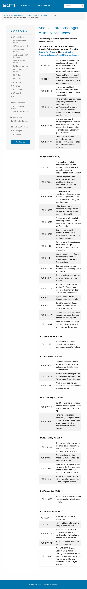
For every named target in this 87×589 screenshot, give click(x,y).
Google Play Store (47, 52)
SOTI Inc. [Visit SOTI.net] (41, 584)
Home (6, 15)
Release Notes (45, 15)
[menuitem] (21, 117)
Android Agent (32, 15)
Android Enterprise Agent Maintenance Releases (21, 17)
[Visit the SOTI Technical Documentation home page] (10, 8)
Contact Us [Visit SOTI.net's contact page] (20, 142)
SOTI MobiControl (17, 15)
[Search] (74, 6)
